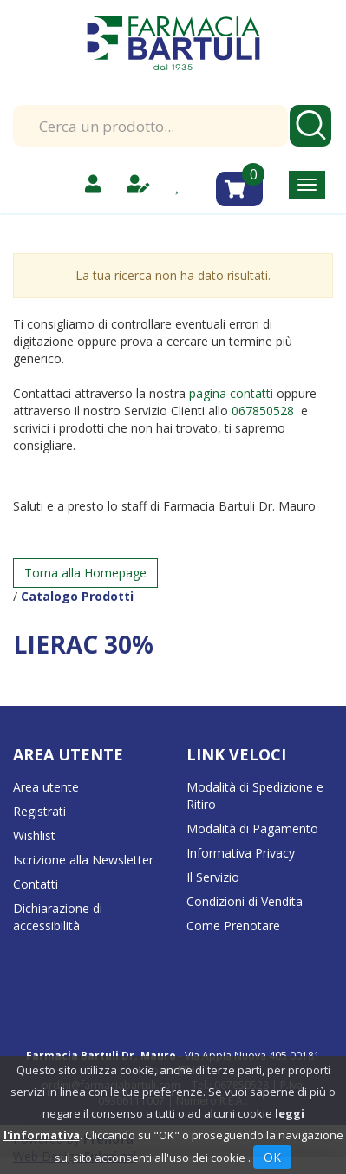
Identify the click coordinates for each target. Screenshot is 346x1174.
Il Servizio (212, 877)
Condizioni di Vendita (244, 901)
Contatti (35, 884)
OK (272, 1157)
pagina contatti (231, 393)
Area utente (46, 787)
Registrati (39, 811)
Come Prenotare (233, 925)
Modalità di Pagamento (252, 828)
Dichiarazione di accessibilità (57, 917)
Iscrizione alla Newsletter (83, 859)
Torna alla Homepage (85, 572)
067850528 (264, 410)
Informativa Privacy (240, 853)
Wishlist (34, 835)
